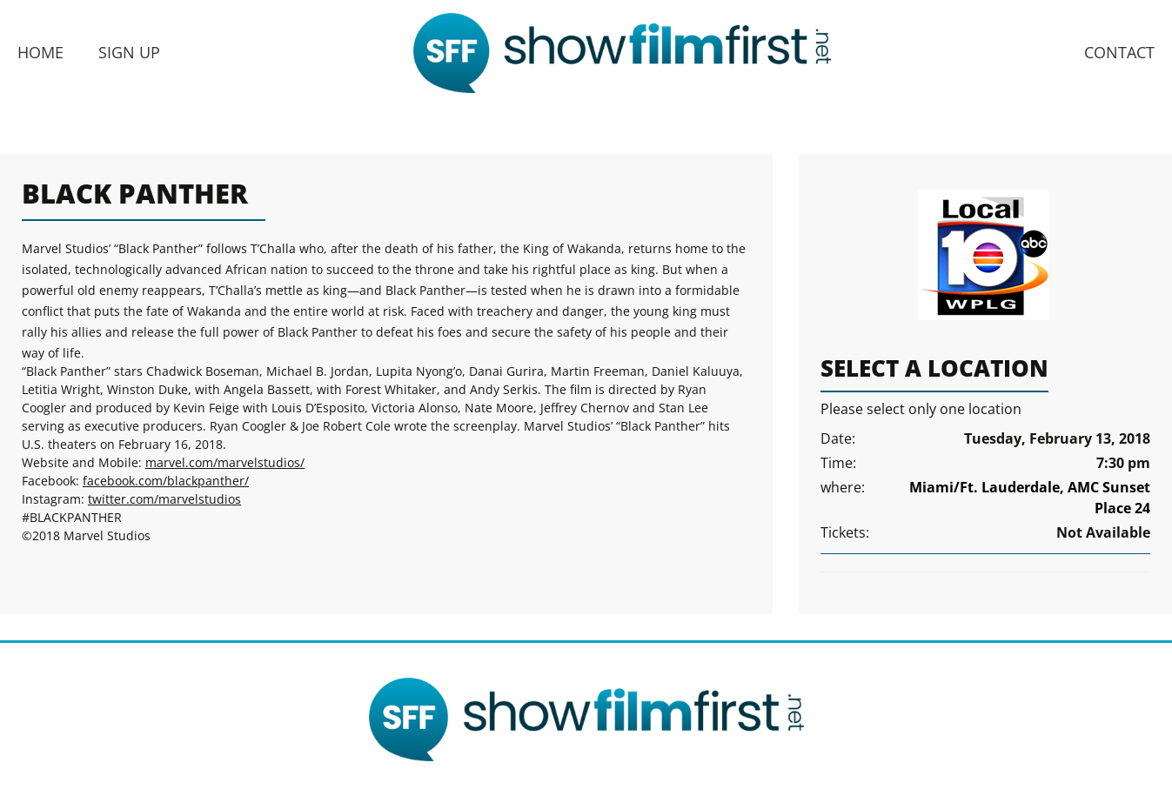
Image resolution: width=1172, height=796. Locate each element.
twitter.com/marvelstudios (164, 499)
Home (40, 52)
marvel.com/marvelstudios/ (225, 462)
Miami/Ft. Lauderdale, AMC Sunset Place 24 (1029, 498)
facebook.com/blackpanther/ (166, 480)
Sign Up (129, 52)
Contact (1119, 52)
